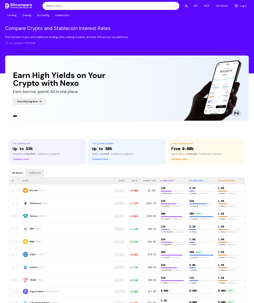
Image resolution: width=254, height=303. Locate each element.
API (195, 5)
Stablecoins (62, 15)
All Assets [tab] (17, 172)
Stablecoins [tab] (35, 172)
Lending (11, 15)
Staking (26, 15)
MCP (206, 5)
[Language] (186, 6)
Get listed (222, 5)
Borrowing (43, 15)
